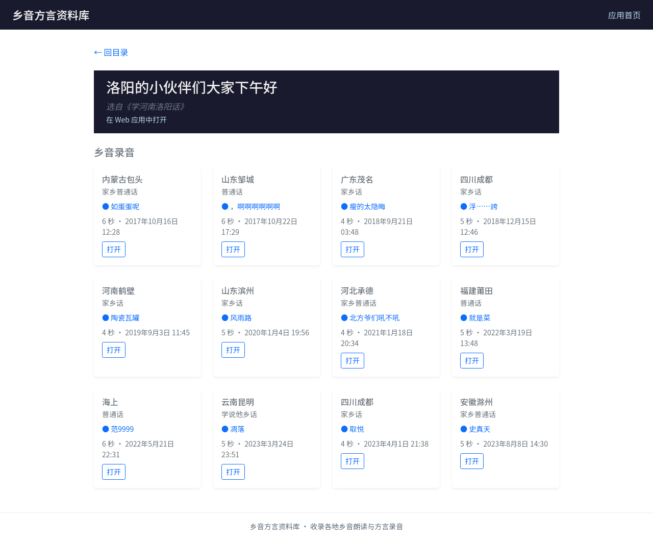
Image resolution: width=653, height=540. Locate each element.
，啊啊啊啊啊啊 (255, 206)
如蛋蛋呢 (125, 206)
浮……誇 (483, 206)
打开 (114, 249)
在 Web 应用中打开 (136, 119)
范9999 (122, 429)
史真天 (479, 429)
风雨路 (241, 317)
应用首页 (624, 15)
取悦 (356, 429)
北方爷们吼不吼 (374, 317)
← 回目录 (111, 52)
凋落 (237, 429)
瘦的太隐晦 (367, 206)
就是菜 (479, 317)
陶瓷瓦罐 (125, 317)
